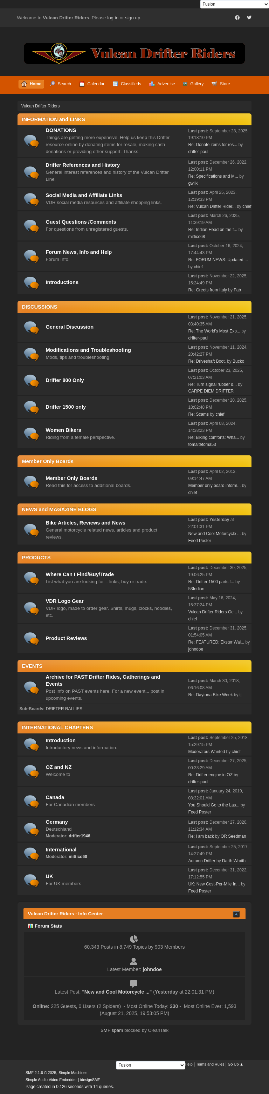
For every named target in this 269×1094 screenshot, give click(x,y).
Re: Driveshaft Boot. (207, 361)
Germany (57, 822)
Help (189, 1064)
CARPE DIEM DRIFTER (211, 391)
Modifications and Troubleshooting (88, 350)
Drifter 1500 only (66, 407)
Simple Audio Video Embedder (51, 1079)
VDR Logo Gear (64, 601)
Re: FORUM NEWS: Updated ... (218, 259)
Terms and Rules (210, 1064)
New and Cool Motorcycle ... (214, 533)
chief (246, 206)
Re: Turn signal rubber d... (212, 384)
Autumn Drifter (201, 860)
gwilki (193, 183)
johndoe (195, 649)
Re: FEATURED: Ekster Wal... (216, 642)
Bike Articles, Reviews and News (85, 523)
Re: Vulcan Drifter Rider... (211, 206)
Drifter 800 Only (65, 380)
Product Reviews (66, 638)
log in (112, 17)
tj (241, 694)
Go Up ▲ (235, 1064)
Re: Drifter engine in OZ (210, 774)
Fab (237, 290)
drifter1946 (79, 835)
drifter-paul (198, 151)
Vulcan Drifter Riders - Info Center (65, 913)
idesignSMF (90, 1079)
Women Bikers (63, 430)
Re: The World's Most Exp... (214, 331)
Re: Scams (199, 414)
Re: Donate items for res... (212, 144)
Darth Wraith (234, 860)
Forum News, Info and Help (79, 252)
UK (49, 876)
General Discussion (70, 327)
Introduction (60, 740)
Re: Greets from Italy (207, 290)
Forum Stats (45, 926)
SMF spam (112, 1030)
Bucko (238, 361)
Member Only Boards (71, 478)
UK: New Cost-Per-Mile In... (214, 884)
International (61, 849)
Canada (55, 797)
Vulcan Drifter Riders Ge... (212, 611)
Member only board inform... (214, 485)
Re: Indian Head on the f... (212, 229)
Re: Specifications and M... (213, 176)
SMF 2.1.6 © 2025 (41, 1072)
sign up (132, 17)
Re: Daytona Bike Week (210, 694)
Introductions (62, 282)
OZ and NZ (58, 767)
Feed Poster (199, 540)
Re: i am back (201, 836)
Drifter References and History (83, 165)
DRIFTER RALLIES (64, 708)
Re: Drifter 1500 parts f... (211, 581)
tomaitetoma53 (202, 444)
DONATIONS (61, 130)
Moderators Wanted (206, 751)
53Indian (196, 588)
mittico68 (196, 236)
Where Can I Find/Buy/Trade (80, 574)
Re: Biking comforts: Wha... (213, 437)
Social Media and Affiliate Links (84, 195)
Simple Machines (72, 1072)
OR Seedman (233, 836)
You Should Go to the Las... (213, 805)
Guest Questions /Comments (81, 222)
